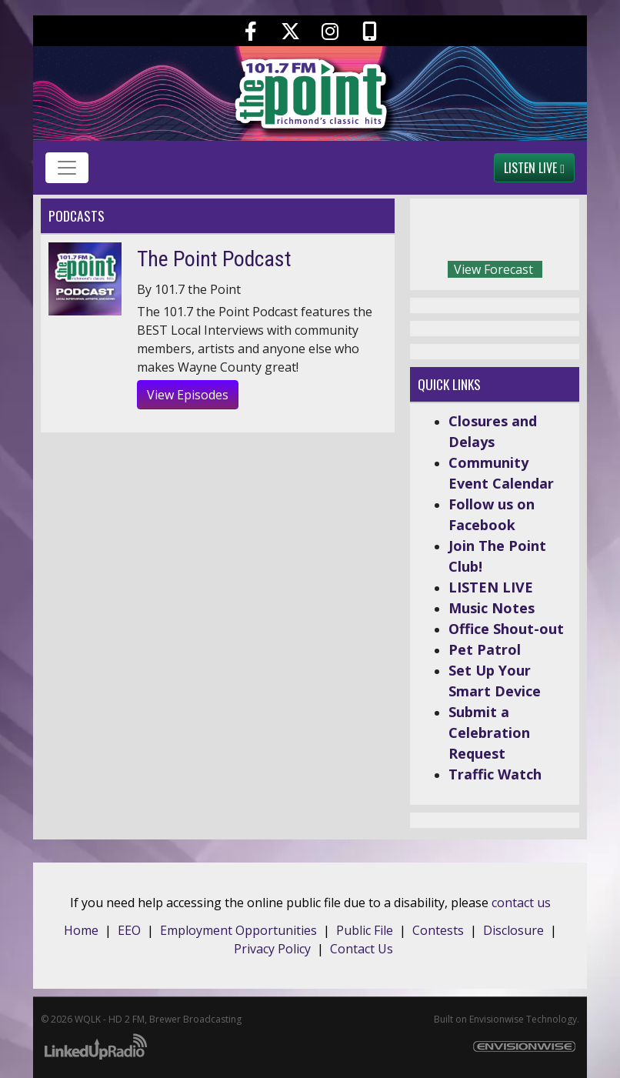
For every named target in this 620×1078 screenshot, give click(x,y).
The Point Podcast (214, 259)
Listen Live (534, 168)
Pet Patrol (484, 649)
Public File (364, 930)
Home (81, 930)
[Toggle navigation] (66, 167)
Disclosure (513, 930)
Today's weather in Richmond (564, 233)
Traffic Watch (495, 774)
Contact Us (361, 948)
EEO (129, 930)
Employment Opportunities (238, 930)
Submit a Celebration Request (489, 733)
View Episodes (187, 394)
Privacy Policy (272, 948)
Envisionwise (496, 1019)
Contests (438, 930)
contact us (521, 902)
